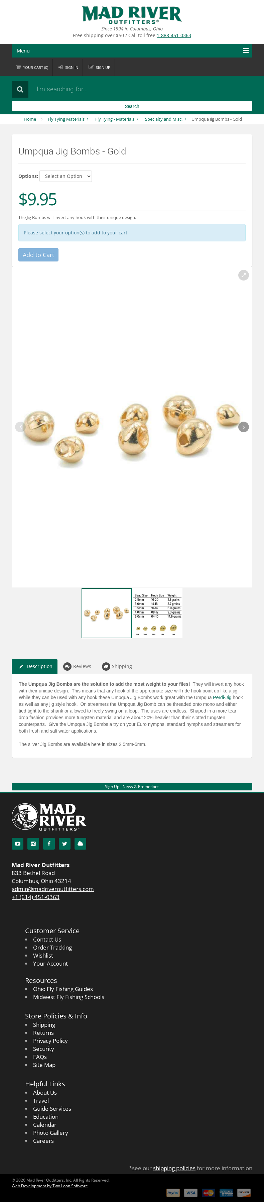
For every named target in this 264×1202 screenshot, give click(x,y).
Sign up (103, 67)
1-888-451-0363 (174, 35)
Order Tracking (52, 947)
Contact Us (47, 939)
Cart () (35, 67)
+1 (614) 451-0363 (35, 897)
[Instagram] (33, 844)
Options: (28, 176)
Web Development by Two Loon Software (50, 1186)
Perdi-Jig (222, 697)
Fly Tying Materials (66, 119)
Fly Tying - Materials (114, 119)
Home (30, 119)
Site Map (44, 1065)
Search (132, 106)
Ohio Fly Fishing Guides (63, 989)
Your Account (50, 963)
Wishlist (43, 955)
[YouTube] (17, 844)
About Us (45, 1092)
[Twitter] (65, 844)
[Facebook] (49, 844)
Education (45, 1116)
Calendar (44, 1124)
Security (43, 1049)
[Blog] (80, 844)
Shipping (117, 666)
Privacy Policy (50, 1041)
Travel (41, 1100)
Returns (43, 1032)
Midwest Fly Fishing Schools (68, 997)
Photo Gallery (50, 1132)
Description (34, 666)
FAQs (40, 1057)
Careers (43, 1140)
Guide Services (52, 1108)
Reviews (77, 666)
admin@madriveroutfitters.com (53, 889)
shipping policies (174, 1168)
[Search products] (114, 89)
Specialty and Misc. (163, 119)
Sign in (71, 67)
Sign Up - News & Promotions (132, 786)
